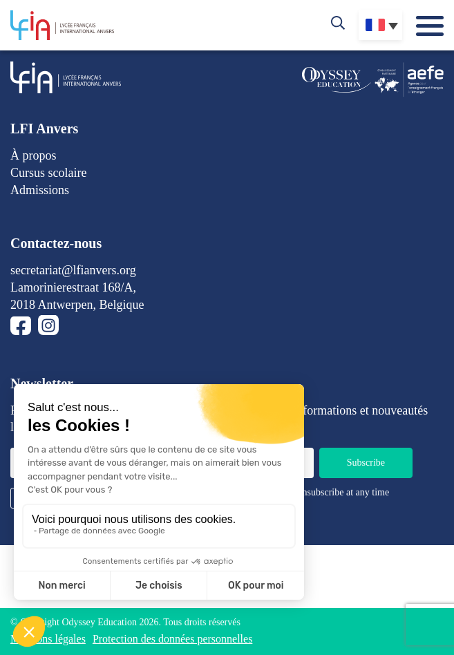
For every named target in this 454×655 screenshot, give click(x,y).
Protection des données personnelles (173, 639)
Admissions (39, 190)
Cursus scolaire (48, 173)
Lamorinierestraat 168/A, (73, 287)
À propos (33, 155)
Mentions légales (48, 639)
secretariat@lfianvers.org (73, 270)
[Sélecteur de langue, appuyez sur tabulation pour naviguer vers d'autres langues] (380, 25)
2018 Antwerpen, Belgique (77, 305)
